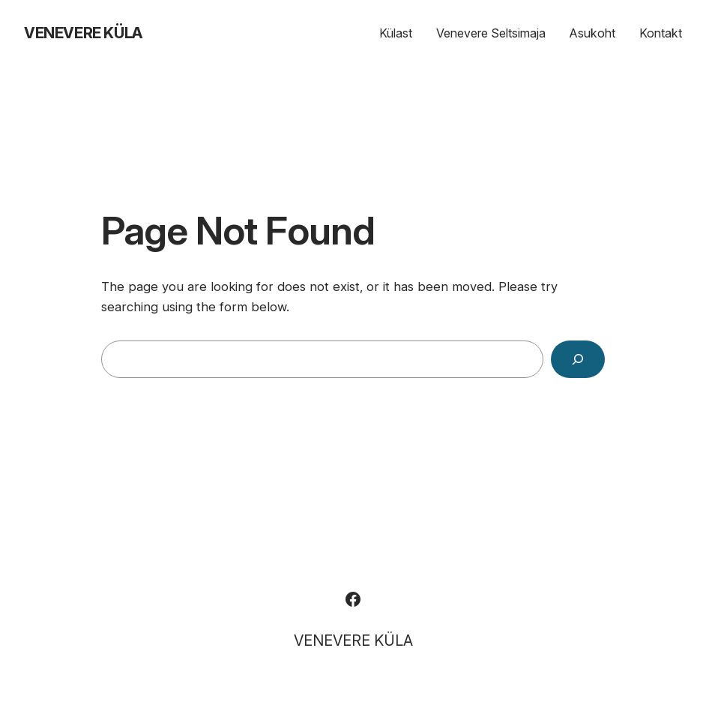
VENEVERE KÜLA (83, 33)
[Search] (578, 359)
